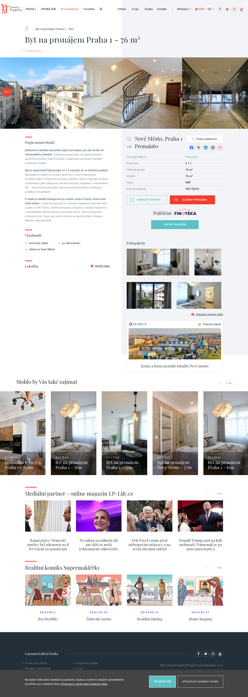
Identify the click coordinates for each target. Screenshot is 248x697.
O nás (135, 9)
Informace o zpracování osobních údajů (84, 682)
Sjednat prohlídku (194, 200)
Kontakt (161, 9)
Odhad (122, 9)
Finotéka (89, 9)
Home (28, 27)
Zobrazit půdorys (149, 200)
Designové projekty (87, 665)
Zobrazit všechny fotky (207, 316)
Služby (149, 9)
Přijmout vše (162, 680)
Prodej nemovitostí (36, 665)
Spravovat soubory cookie (200, 680)
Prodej (31, 9)
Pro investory (69, 9)
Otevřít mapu (100, 266)
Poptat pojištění (175, 224)
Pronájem (48, 9)
